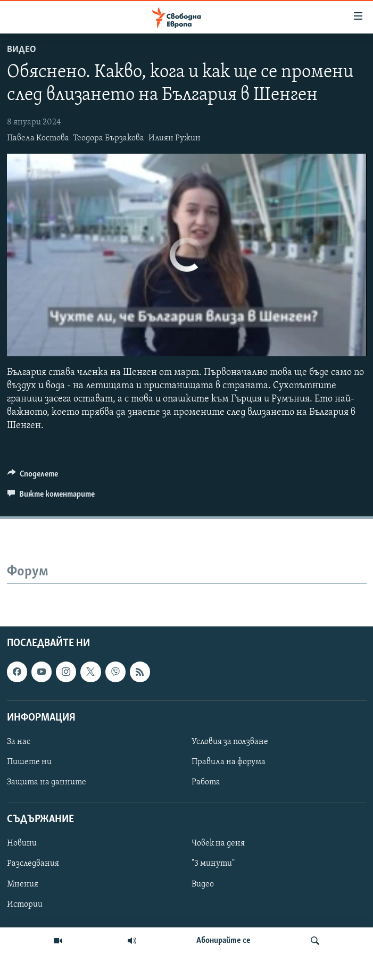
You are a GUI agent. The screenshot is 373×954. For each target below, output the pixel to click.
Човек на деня (218, 843)
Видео (21, 50)
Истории (25, 904)
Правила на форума (229, 762)
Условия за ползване (230, 742)
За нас (18, 742)
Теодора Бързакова (108, 138)
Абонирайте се (223, 940)
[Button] (33, 476)
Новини (22, 843)
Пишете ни (29, 762)
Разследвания (33, 863)
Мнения (22, 884)
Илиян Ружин (174, 138)
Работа (206, 782)
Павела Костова (38, 138)
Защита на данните (46, 782)
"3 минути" (213, 863)
